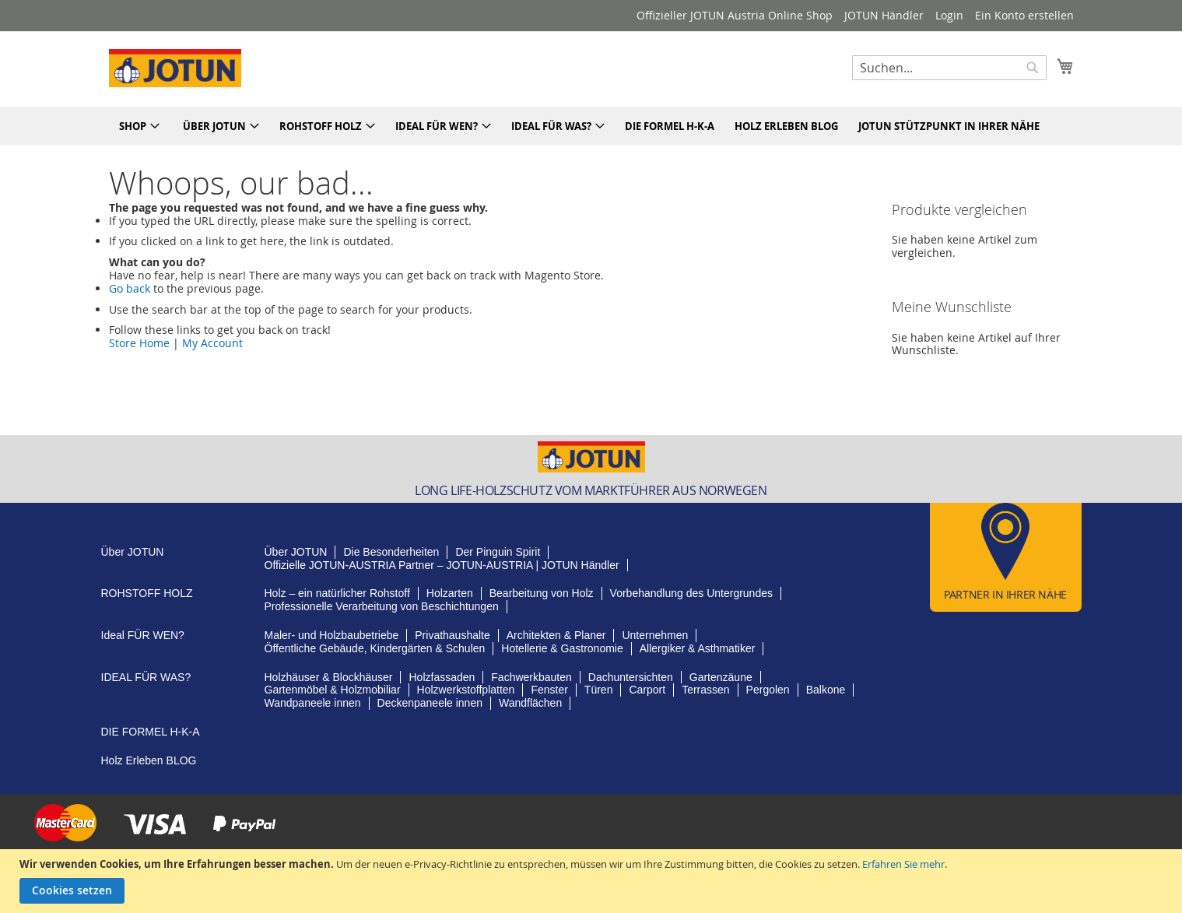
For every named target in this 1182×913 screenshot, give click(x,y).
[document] (592, 881)
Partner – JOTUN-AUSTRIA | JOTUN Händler (442, 565)
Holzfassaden (442, 677)
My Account (212, 342)
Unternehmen (655, 635)
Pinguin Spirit (497, 552)
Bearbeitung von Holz (541, 593)
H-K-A (150, 731)
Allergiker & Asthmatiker (698, 648)
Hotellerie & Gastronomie (562, 648)
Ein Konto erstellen (1024, 15)
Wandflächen (530, 703)
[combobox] (949, 67)
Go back (129, 288)
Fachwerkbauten (531, 677)
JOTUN (132, 552)
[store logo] (175, 68)
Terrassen (705, 689)
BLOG (149, 760)
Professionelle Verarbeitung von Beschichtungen (382, 606)
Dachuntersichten (630, 677)
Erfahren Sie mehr (903, 864)
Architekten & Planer (556, 635)
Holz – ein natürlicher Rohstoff (337, 593)
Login (949, 15)
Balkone (826, 689)
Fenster (549, 689)
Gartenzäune (720, 677)
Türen (598, 689)
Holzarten (449, 593)
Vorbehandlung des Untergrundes (691, 593)
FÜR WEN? (142, 635)
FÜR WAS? (146, 677)
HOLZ (147, 593)
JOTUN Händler (884, 15)
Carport (647, 689)
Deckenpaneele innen (429, 703)
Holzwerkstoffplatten (466, 689)
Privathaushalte (452, 635)
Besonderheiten (391, 552)
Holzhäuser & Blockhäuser (329, 677)
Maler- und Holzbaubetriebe (332, 635)
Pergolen (768, 689)
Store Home (139, 342)
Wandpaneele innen (313, 703)
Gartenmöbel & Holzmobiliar (333, 689)
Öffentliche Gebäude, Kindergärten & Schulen (375, 648)
